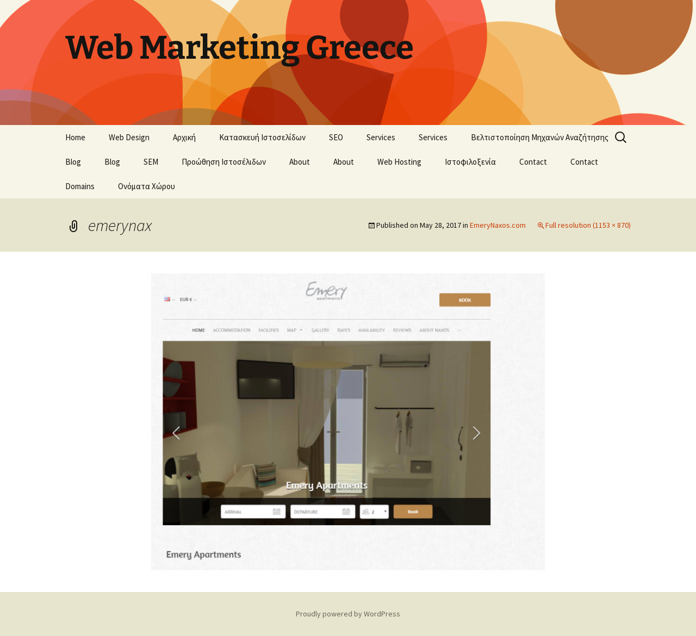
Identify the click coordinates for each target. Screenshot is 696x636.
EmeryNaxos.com (498, 225)
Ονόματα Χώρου (146, 186)
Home (75, 137)
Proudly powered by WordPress (348, 614)
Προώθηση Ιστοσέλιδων (224, 162)
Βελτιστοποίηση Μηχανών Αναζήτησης (539, 137)
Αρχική (184, 137)
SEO (336, 137)
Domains (80, 186)
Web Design (129, 137)
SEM (151, 162)
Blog (73, 162)
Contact (533, 162)
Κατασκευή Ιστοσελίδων (262, 137)
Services (380, 137)
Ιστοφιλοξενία (470, 162)
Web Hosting (399, 162)
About (299, 162)
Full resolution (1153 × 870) (588, 225)
